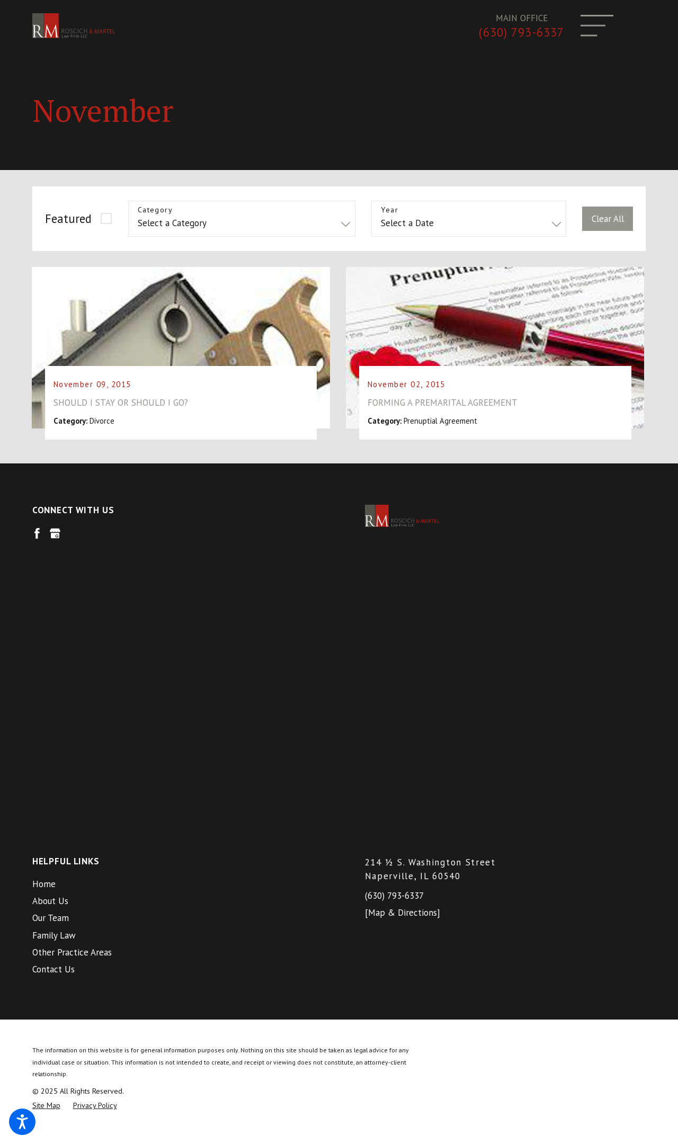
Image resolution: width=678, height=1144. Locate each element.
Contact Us (53, 694)
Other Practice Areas (72, 677)
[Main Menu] (597, 25)
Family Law (54, 660)
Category (155, 210)
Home (44, 609)
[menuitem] (173, 609)
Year (389, 210)
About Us (50, 626)
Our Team (50, 643)
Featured (68, 218)
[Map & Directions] (402, 638)
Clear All (608, 219)
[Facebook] (37, 539)
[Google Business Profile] (55, 539)
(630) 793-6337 (521, 32)
